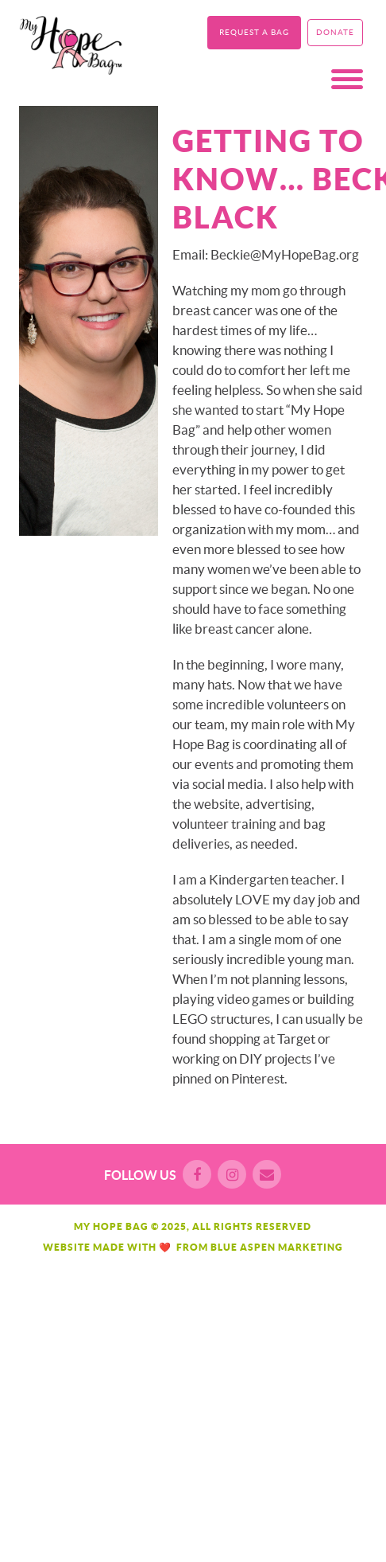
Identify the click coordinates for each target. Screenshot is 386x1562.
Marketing (310, 1247)
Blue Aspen (243, 1247)
